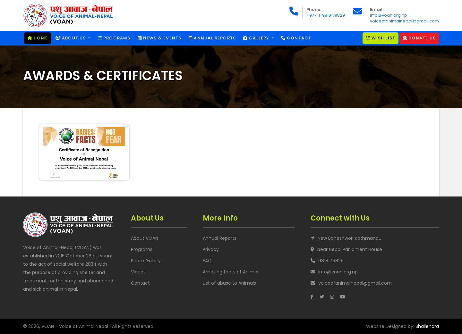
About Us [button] (71, 38)
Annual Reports (212, 38)
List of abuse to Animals (229, 283)
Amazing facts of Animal (230, 272)
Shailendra (427, 326)
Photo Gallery (146, 260)
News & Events (160, 38)
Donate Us (419, 38)
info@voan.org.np (388, 15)
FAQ (207, 260)
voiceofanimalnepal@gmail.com (404, 21)
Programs (114, 38)
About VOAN (144, 238)
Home (37, 38)
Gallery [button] (257, 38)
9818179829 (331, 260)
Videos (138, 272)
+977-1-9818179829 (325, 15)
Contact (296, 38)
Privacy (211, 249)
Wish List (380, 38)
